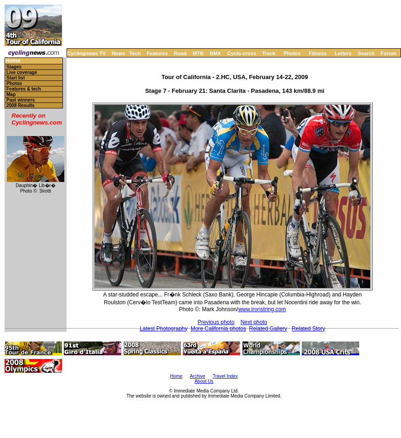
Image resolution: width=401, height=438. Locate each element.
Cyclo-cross (241, 53)
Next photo (254, 322)
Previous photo (216, 322)
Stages (14, 66)
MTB (198, 53)
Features (157, 53)
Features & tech (23, 88)
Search (366, 53)
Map (11, 94)
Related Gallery (268, 328)
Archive (197, 376)
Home (12, 61)
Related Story (308, 328)
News (118, 53)
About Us (203, 381)
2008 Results (20, 105)
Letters (343, 53)
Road (180, 53)
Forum (388, 53)
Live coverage (21, 72)
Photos (291, 53)
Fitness (318, 53)
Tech (135, 53)
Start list (15, 77)
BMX (215, 53)
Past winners (20, 99)
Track (269, 53)
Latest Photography (163, 328)
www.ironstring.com (262, 309)
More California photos (218, 328)
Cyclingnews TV (86, 53)
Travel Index (225, 376)
